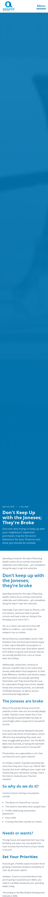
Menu (41, 6)
